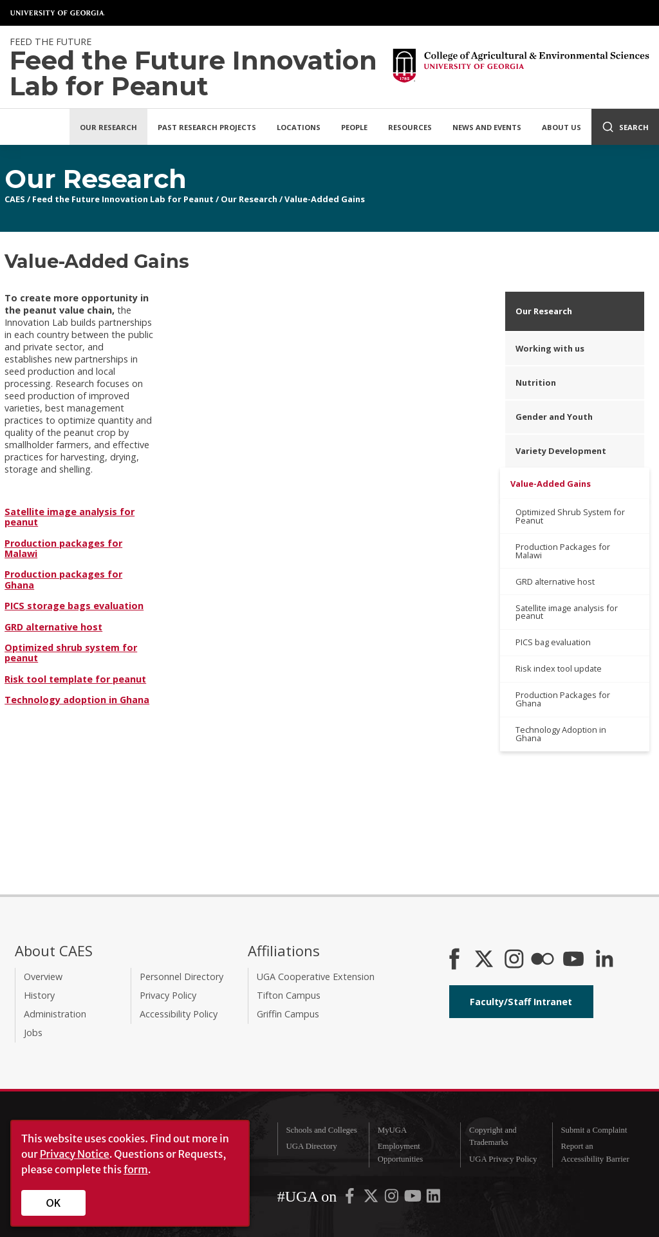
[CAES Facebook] (454, 960)
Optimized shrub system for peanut (71, 652)
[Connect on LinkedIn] (604, 960)
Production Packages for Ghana (562, 699)
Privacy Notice (74, 1153)
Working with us (549, 348)
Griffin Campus (288, 1014)
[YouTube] (573, 960)
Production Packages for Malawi (562, 551)
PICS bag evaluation (553, 642)
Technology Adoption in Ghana (560, 734)
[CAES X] (485, 960)
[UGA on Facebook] (350, 1199)
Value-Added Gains (324, 199)
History (39, 995)
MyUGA (392, 1130)
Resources (410, 127)
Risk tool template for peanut (75, 679)
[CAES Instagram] (514, 960)
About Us (561, 127)
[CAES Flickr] (542, 960)
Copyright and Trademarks (493, 1136)
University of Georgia (58, 12)
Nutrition (535, 382)
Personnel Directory (181, 976)
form (136, 1169)
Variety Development (560, 451)
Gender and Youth (554, 416)
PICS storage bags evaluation (74, 606)
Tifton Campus (288, 995)
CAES (15, 199)
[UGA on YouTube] (414, 1199)
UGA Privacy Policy (503, 1159)
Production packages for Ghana (63, 579)
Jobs (33, 1032)
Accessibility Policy (179, 1014)
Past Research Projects (207, 127)
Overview (43, 976)
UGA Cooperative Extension (316, 976)
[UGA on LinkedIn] (433, 1199)
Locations (298, 127)
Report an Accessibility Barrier (595, 1152)
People (354, 127)
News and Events (486, 127)
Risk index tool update (558, 668)
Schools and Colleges (321, 1130)
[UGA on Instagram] (392, 1199)
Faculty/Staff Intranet (521, 1002)
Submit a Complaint (594, 1130)
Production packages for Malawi (63, 548)
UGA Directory (311, 1146)
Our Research (108, 127)
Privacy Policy (168, 995)
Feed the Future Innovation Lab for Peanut (123, 199)
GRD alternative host (53, 627)
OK (53, 1202)
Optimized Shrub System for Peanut (570, 516)
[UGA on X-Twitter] (372, 1199)
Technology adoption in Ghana (77, 700)
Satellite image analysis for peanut (70, 516)
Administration (55, 1014)
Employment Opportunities (400, 1152)
